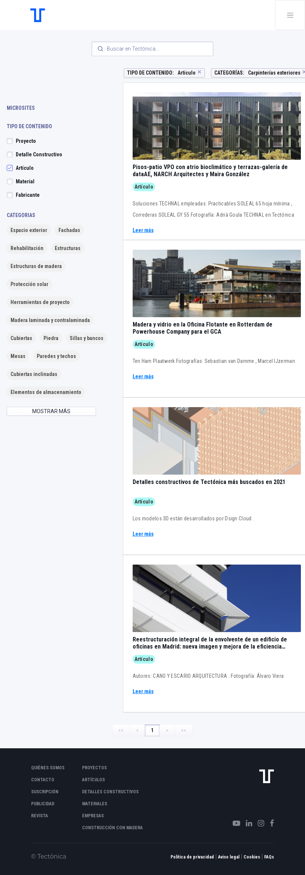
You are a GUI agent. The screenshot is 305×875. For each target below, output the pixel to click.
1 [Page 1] (152, 730)
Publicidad (42, 803)
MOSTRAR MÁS (51, 411)
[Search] (152, 48)
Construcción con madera (112, 827)
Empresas (93, 815)
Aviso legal (228, 857)
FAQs (269, 857)
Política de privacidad (192, 857)
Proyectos (94, 767)
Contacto (42, 779)
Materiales (94, 803)
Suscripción (44, 791)
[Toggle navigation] (290, 15)
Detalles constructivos (110, 791)
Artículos (93, 779)
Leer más (143, 230)
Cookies (252, 857)
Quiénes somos (47, 767)
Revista (39, 815)
